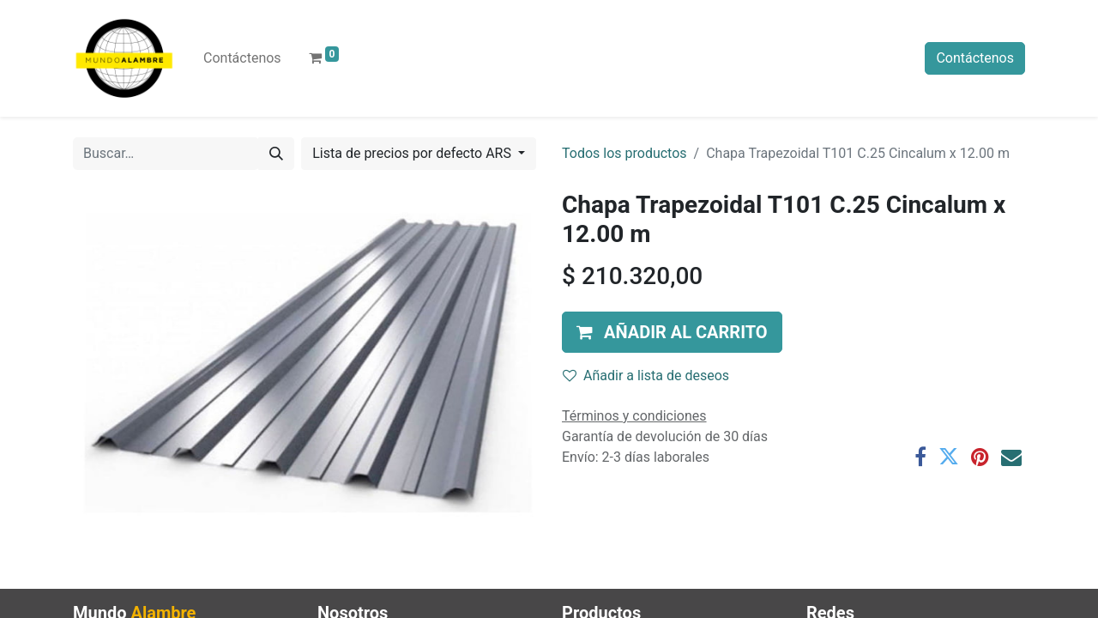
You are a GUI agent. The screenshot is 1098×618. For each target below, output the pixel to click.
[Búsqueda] (276, 153)
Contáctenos (975, 58)
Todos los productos (624, 153)
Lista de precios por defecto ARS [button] (413, 153)
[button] (672, 332)
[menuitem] (242, 58)
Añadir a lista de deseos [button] (646, 375)
